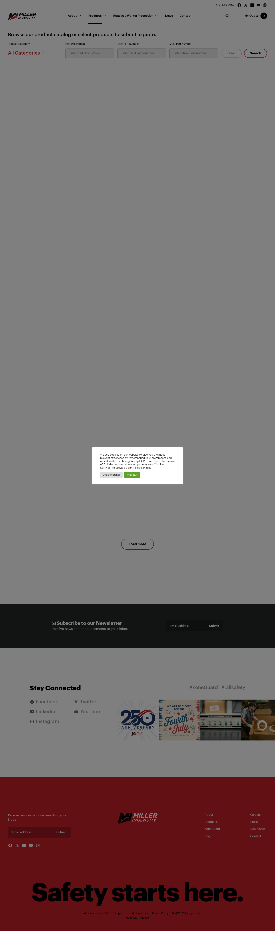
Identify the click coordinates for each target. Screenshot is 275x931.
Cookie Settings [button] (111, 475)
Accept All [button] (132, 475)
